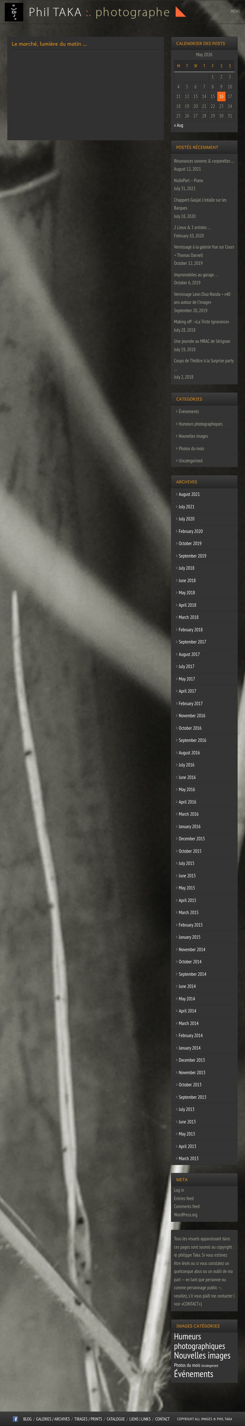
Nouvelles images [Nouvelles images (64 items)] (202, 1355)
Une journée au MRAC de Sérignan (202, 341)
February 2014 (191, 1035)
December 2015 (192, 839)
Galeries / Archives (53, 1419)
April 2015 (188, 900)
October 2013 (190, 1085)
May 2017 (187, 679)
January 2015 (190, 937)
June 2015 (187, 876)
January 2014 (190, 1048)
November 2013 (192, 1072)
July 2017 (187, 666)
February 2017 (191, 703)
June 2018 (187, 580)
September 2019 (192, 556)
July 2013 (187, 1109)
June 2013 (187, 1122)
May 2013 (187, 1134)
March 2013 (189, 1158)
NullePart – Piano (188, 180)
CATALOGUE (116, 1419)
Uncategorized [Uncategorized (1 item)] (209, 1365)
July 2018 (187, 568)
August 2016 (189, 753)
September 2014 (192, 974)
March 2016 (189, 814)
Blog (27, 1419)
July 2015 (187, 863)
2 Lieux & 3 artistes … (192, 227)
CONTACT (162, 1419)
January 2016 (190, 826)
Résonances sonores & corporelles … (204, 161)
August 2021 (189, 494)
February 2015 (191, 925)
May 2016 (187, 789)
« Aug (178, 125)
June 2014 (187, 986)
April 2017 (188, 691)
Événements (189, 411)
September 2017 (192, 642)
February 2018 (191, 630)
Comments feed (187, 1206)
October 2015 (190, 851)
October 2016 (190, 728)
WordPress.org (185, 1215)
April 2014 (188, 1011)
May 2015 (187, 888)
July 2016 (187, 765)
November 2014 (192, 949)
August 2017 (189, 654)
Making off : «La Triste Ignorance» (201, 322)
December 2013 (192, 1060)
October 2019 (190, 543)
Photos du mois (191, 448)
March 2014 (189, 1023)
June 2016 (187, 777)
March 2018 (189, 617)
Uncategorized (191, 461)
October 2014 (190, 962)
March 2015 (189, 912)
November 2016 (192, 716)
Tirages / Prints (88, 1419)
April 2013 (188, 1146)
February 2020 (191, 531)
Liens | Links (140, 1419)
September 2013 (192, 1097)
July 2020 (187, 519)
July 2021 (187, 507)
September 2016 (192, 740)
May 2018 (187, 593)
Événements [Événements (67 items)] (193, 1374)
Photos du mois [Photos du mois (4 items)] (187, 1365)
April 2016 (188, 802)
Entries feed (184, 1198)
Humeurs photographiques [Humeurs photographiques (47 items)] (199, 1341)
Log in (179, 1190)
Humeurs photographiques (201, 424)
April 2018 (188, 605)
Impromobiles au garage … (196, 275)
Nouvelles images (193, 436)
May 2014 (187, 999)
